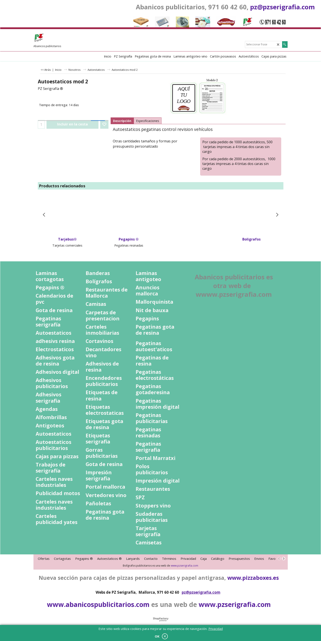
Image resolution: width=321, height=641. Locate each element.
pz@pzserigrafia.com (282, 7)
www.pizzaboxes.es (253, 577)
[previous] (279, 558)
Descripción (122, 121)
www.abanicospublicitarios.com (98, 604)
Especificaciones (147, 121)
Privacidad (215, 629)
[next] (284, 558)
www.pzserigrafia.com (184, 565)
